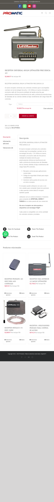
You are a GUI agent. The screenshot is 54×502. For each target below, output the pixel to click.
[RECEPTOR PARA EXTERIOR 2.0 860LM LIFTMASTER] (39, 264)
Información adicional (7, 142)
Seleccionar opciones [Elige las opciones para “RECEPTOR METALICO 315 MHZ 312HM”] (9, 340)
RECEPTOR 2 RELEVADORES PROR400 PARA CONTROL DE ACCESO (39, 328)
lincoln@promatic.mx (34, 1)
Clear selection (48, 108)
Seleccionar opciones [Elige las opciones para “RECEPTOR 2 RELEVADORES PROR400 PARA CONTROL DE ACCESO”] (34, 340)
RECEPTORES (16, 128)
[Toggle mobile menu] (50, 13)
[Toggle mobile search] (46, 13)
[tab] (9, 137)
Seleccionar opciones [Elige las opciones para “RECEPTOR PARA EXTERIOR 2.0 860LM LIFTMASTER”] (34, 294)
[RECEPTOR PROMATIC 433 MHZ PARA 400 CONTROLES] (14, 264)
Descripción (6, 137)
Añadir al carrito (28, 116)
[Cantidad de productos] (11, 116)
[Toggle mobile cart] (42, 13)
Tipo (10, 104)
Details (22, 293)
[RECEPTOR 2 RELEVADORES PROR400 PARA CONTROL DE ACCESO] (39, 311)
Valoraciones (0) (8, 148)
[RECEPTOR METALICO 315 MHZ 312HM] (14, 312)
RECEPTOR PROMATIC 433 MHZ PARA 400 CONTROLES (14, 281)
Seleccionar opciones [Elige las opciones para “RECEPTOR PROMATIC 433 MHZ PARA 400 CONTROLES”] (9, 294)
